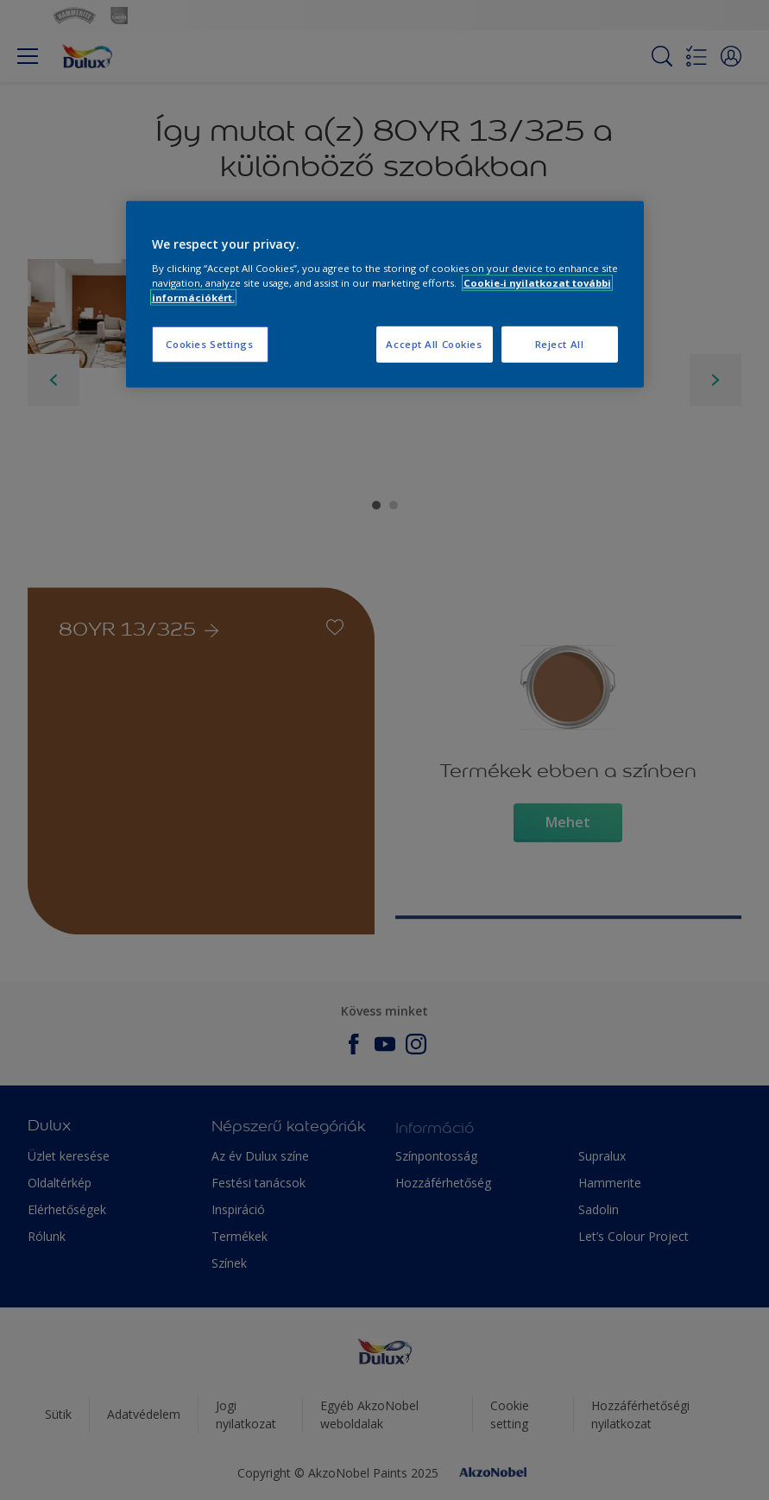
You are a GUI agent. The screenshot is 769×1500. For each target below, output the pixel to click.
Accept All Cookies (434, 344)
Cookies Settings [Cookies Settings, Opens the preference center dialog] (209, 344)
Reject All (559, 344)
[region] (385, 294)
